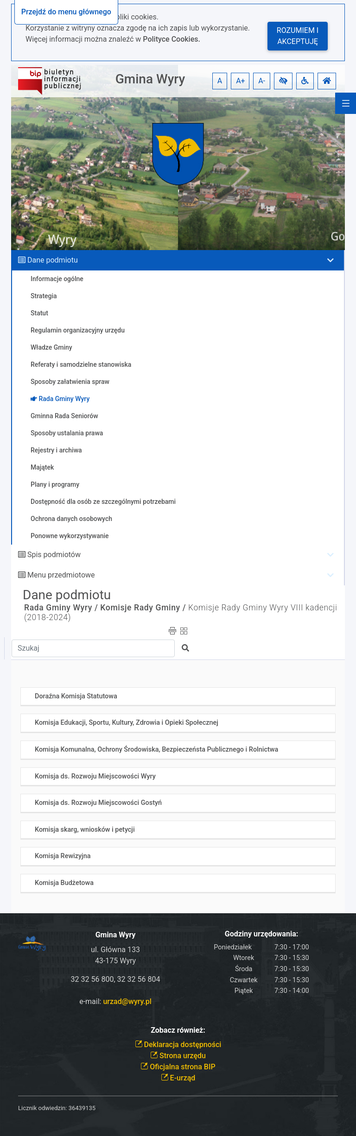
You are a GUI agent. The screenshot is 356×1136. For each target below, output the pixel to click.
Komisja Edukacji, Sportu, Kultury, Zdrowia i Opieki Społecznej (126, 723)
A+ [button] (240, 80)
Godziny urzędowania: (261, 933)
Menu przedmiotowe (61, 575)
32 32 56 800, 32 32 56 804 (115, 979)
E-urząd (178, 1077)
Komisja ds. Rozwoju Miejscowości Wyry (95, 776)
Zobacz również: (178, 1030)
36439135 (82, 1108)
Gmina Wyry (150, 79)
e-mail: (115, 1001)
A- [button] (261, 80)
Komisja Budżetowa (64, 883)
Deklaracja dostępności (178, 1044)
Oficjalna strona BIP (177, 1066)
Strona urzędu (178, 1055)
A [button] (219, 80)
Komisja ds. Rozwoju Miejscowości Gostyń (98, 803)
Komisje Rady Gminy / (143, 607)
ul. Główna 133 (115, 949)
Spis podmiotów (54, 554)
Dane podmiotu (52, 260)
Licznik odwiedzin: (42, 1108)
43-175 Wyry (115, 960)
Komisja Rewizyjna (62, 856)
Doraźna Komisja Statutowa (76, 696)
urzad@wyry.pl (127, 1001)
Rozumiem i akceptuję (297, 36)
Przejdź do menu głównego (66, 11)
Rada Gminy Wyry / (61, 607)
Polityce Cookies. (171, 39)
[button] (283, 81)
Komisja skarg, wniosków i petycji (85, 830)
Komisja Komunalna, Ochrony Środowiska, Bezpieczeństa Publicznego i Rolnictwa (156, 749)
